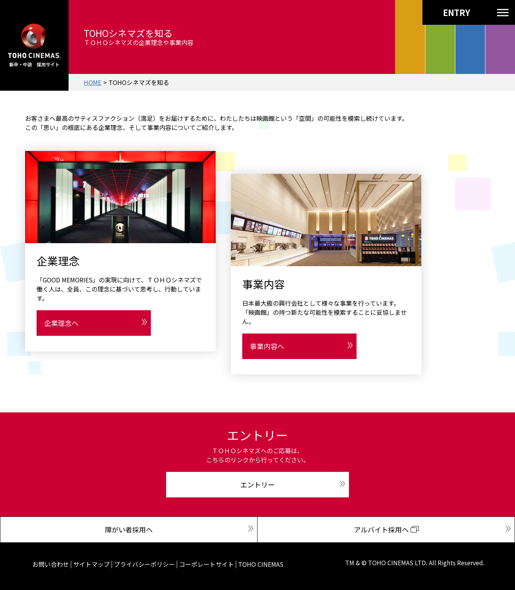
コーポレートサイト (206, 564)
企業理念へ (61, 323)
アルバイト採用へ (381, 529)
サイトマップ (91, 564)
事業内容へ (267, 346)
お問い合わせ (50, 564)
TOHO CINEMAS (260, 564)
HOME (92, 82)
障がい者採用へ (129, 529)
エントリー (257, 484)
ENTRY (442, 12)
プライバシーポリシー (144, 564)
